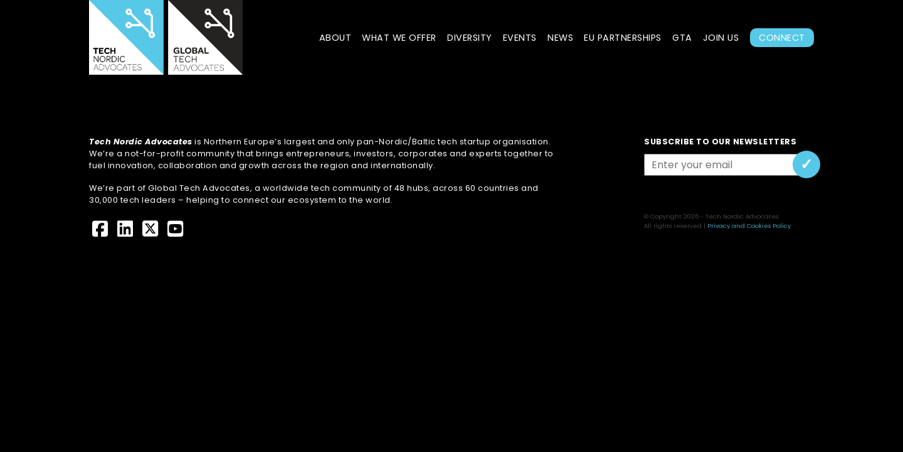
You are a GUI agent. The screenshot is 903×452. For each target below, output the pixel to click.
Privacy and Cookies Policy (749, 226)
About (335, 37)
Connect (782, 37)
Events (520, 37)
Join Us (721, 37)
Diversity (469, 37)
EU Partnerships (623, 37)
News (560, 37)
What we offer (399, 37)
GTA (682, 37)
